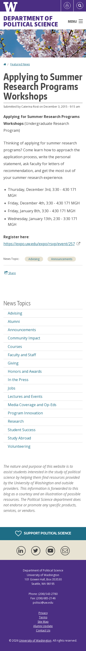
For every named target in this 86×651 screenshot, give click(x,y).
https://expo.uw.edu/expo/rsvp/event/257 (41, 243)
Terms (43, 617)
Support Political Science (43, 533)
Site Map (43, 622)
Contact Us (43, 630)
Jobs (11, 388)
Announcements (61, 259)
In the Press (18, 379)
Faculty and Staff (22, 354)
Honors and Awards (25, 371)
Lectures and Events (25, 396)
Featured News (20, 64)
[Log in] (67, 5)
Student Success (22, 429)
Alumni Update (43, 626)
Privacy (43, 613)
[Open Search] (80, 5)
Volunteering (19, 446)
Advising (33, 259)
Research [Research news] (16, 421)
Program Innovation (25, 413)
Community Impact (24, 338)
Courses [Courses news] (15, 346)
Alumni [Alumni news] (14, 321)
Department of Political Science (30, 21)
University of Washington (35, 640)
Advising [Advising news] (15, 313)
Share (10, 273)
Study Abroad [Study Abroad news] (19, 438)
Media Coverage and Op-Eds (32, 404)
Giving (13, 363)
